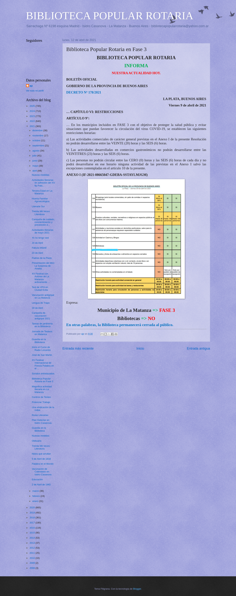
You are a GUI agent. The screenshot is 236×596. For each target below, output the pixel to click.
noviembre (38, 135)
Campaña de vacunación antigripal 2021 (41, 315)
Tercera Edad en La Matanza (42, 192)
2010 (32, 558)
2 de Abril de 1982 (41, 484)
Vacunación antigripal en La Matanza (43, 296)
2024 (32, 111)
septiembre (38, 145)
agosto (36, 150)
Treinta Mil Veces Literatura (41, 212)
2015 (32, 532)
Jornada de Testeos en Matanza (42, 333)
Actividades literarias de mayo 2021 (42, 231)
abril (35, 170)
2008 (32, 568)
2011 (32, 553)
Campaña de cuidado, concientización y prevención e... (43, 222)
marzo (36, 491)
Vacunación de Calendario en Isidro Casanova (42, 472)
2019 (32, 512)
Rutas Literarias (40, 415)
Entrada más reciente (78, 348)
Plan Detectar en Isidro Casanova (42, 421)
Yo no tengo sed (40, 237)
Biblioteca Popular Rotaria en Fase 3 (42, 380)
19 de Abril (37, 308)
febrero (36, 496)
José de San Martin (42, 355)
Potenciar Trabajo (41, 402)
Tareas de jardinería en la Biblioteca (42, 325)
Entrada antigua (198, 348)
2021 (32, 126)
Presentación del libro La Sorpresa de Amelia (43, 266)
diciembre (37, 130)
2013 (32, 543)
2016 (32, 527)
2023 (32, 116)
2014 (32, 537)
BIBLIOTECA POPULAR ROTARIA (110, 16)
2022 (32, 121)
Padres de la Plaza (42, 258)
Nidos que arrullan (41, 453)
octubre (36, 140)
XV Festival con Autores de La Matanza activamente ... (41, 277)
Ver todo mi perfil (35, 90)
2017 (32, 522)
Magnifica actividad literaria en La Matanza (42, 389)
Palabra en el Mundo (43, 463)
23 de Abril (37, 253)
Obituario (36, 440)
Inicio (140, 348)
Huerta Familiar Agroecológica (41, 200)
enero (35, 501)
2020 (32, 507)
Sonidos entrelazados (43, 373)
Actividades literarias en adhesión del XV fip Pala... (43, 183)
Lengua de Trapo (41, 302)
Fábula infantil (39, 247)
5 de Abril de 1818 (41, 458)
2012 (32, 547)
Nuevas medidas (40, 175)
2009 (32, 563)
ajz (31, 85)
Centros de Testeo (41, 397)
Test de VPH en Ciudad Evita (40, 288)
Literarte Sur (38, 206)
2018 (32, 517)
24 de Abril (37, 242)
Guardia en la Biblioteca (39, 340)
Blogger (137, 588)
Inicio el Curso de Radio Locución (41, 348)
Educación (37, 479)
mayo (35, 165)
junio (35, 160)
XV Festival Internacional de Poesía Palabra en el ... (43, 364)
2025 (32, 106)
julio (34, 155)
